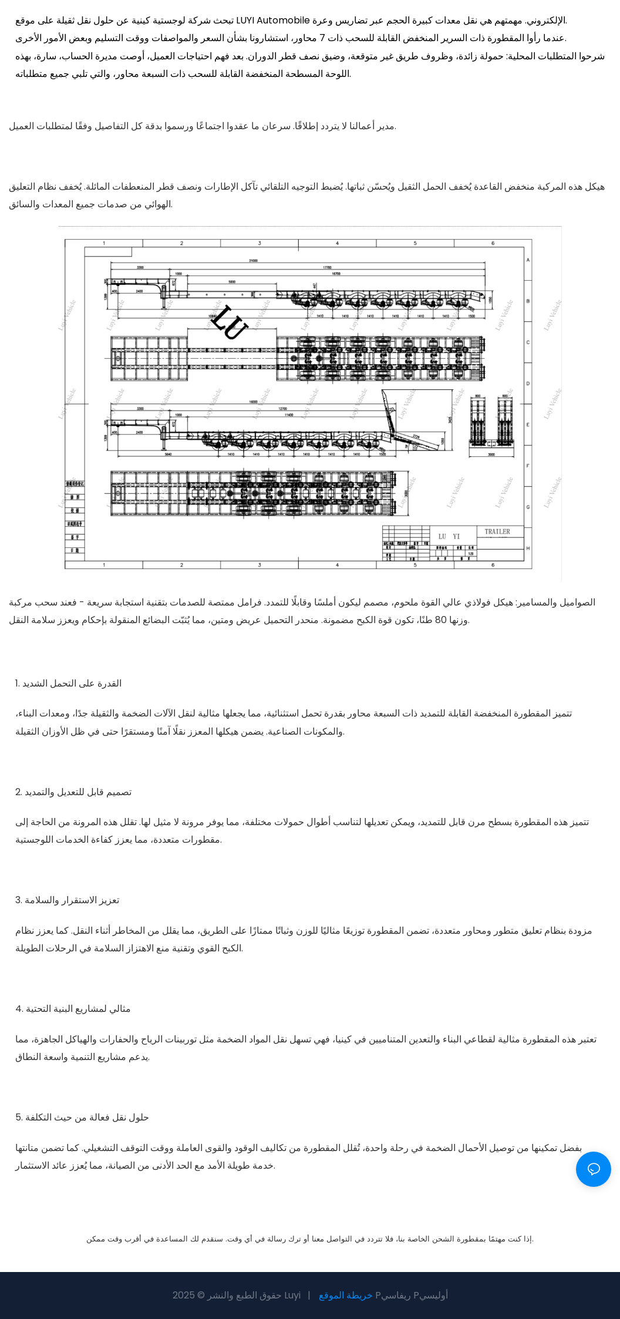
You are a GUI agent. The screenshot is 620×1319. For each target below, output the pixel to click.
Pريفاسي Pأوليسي (411, 1295)
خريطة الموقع (345, 1295)
